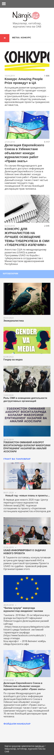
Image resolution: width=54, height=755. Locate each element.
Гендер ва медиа (13, 359)
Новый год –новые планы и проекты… (26, 495)
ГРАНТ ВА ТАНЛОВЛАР (17, 458)
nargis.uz (39, 745)
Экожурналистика (13, 320)
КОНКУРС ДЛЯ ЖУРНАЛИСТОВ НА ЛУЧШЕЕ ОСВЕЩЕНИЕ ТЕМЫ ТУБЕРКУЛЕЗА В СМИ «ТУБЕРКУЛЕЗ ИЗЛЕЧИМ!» (27, 237)
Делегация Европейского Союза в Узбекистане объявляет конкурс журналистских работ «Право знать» (24, 153)
